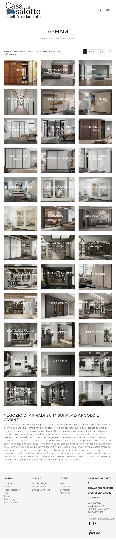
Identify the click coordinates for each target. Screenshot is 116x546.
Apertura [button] (54, 51)
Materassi (65, 493)
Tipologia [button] (41, 51)
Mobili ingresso (12, 489)
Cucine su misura (41, 489)
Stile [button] (30, 51)
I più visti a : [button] (10, 54)
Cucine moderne (40, 486)
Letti (62, 483)
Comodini (65, 489)
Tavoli (7, 493)
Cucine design (39, 483)
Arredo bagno (11, 499)
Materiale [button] (19, 51)
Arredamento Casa (56, 38)
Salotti (7, 486)
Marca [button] (7, 51)
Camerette (65, 486)
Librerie (8, 483)
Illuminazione (11, 502)
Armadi (72, 38)
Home (42, 38)
